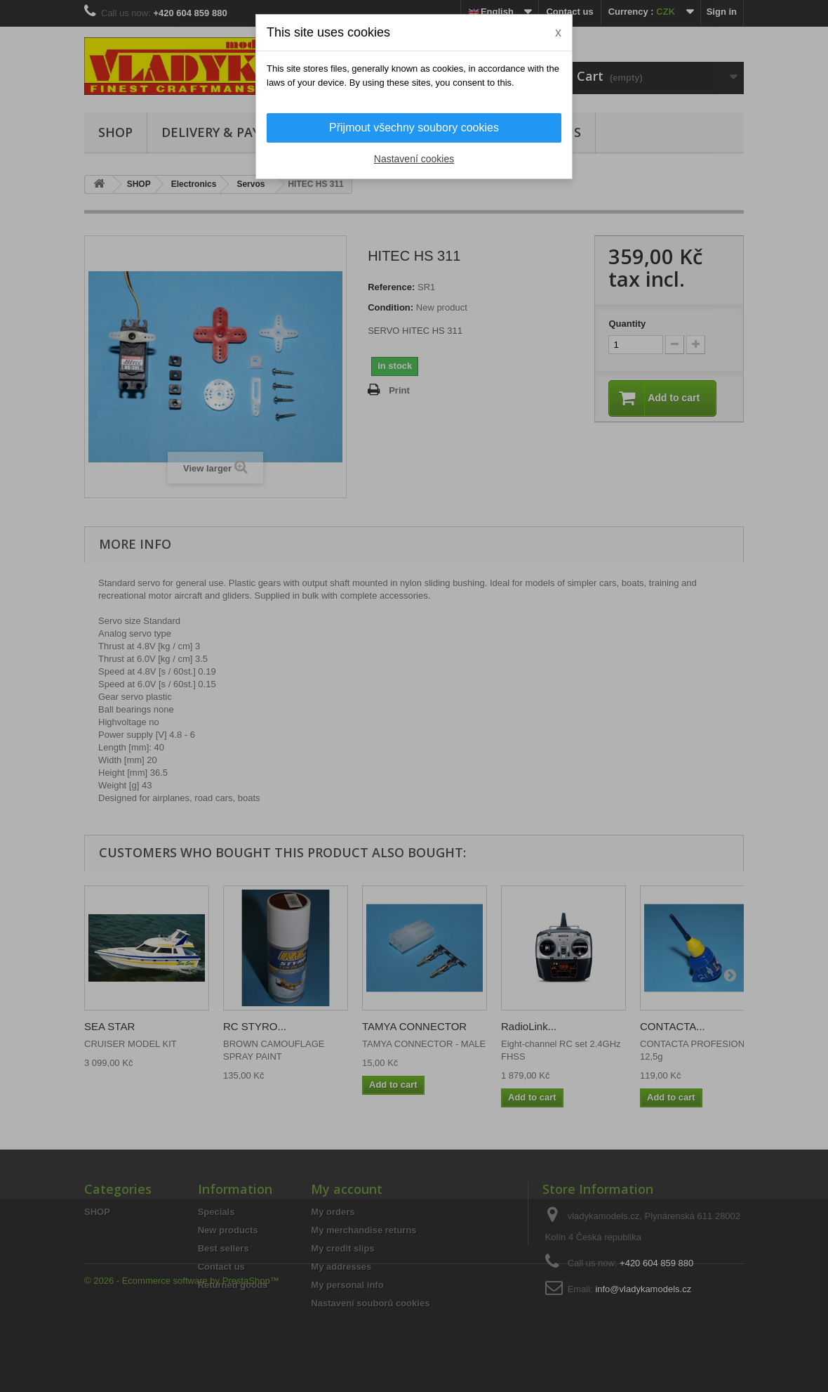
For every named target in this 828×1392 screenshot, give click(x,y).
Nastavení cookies (414, 158)
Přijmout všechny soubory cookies (414, 128)
